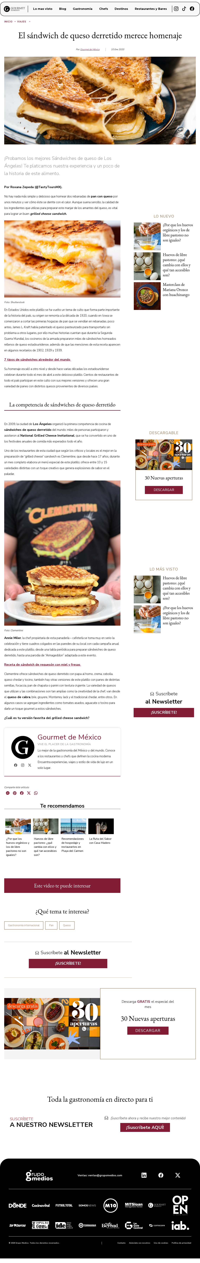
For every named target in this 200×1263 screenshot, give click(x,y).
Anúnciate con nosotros (139, 1243)
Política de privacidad (181, 1243)
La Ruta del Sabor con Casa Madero (100, 841)
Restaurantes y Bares (151, 9)
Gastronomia (82, 9)
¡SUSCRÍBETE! (68, 963)
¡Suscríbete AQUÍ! (145, 1127)
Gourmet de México (90, 49)
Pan (51, 925)
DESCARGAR (164, 490)
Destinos (121, 9)
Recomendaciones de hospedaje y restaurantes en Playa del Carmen (72, 845)
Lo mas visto (42, 9)
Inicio (10, 21)
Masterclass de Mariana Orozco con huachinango (176, 289)
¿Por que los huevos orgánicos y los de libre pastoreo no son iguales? (17, 847)
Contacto (121, 1243)
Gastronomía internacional (24, 925)
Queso (67, 925)
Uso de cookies (161, 1243)
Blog (62, 9)
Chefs (103, 9)
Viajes (24, 21)
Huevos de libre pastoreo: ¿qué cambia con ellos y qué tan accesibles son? (45, 847)
